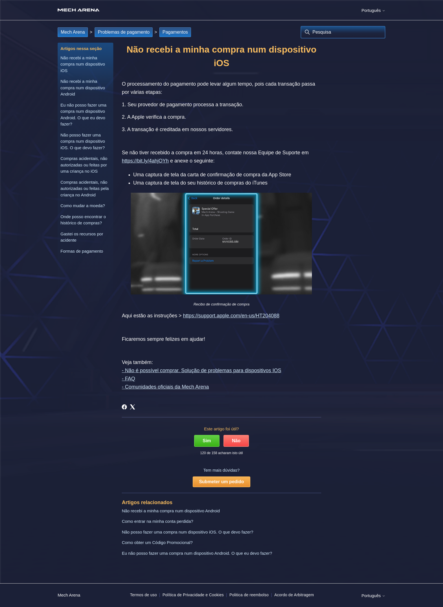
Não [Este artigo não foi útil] (236, 440)
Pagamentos (175, 32)
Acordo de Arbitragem (294, 595)
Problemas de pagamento (123, 32)
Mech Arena (73, 32)
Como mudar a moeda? (82, 205)
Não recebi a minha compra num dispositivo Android (82, 87)
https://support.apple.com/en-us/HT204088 (231, 315)
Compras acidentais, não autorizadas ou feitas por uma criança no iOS (83, 165)
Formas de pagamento (81, 251)
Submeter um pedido (221, 481)
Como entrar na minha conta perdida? (157, 521)
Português (373, 10)
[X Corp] (132, 406)
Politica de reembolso (249, 595)
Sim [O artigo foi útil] (207, 440)
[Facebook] (124, 406)
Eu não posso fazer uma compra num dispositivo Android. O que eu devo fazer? (83, 115)
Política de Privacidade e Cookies (193, 595)
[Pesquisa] (343, 32)
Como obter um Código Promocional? (157, 542)
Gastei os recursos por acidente (81, 237)
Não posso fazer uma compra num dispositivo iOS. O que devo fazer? (82, 141)
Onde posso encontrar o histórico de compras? (83, 220)
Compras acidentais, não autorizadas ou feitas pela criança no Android (84, 188)
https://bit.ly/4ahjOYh (145, 161)
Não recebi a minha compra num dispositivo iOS (82, 64)
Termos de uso (143, 595)
